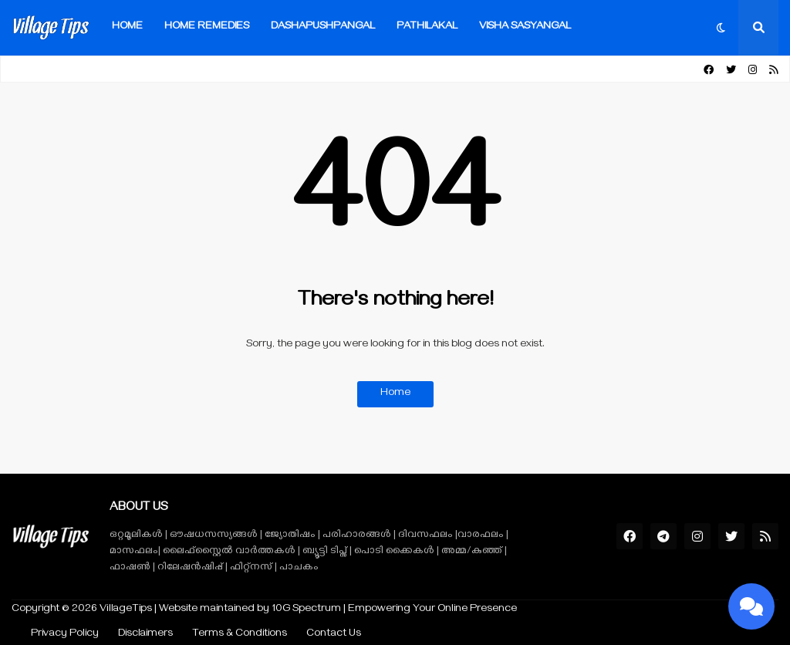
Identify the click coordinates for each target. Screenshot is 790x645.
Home (395, 393)
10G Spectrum (306, 609)
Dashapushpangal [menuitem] (323, 27)
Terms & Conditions (239, 634)
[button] (721, 28)
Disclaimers (145, 634)
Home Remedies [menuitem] (206, 27)
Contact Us (333, 634)
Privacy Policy (65, 634)
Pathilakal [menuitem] (427, 27)
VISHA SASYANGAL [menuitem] (525, 27)
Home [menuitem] (127, 27)
